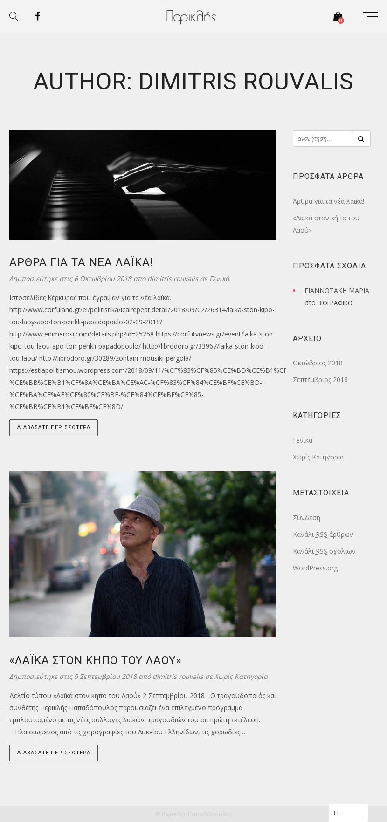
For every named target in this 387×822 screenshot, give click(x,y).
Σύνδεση (306, 517)
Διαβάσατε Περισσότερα (53, 428)
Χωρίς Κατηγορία (241, 676)
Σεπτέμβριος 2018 (320, 379)
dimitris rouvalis (173, 278)
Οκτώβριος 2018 (318, 362)
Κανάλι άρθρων (323, 534)
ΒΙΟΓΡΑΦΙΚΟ (335, 303)
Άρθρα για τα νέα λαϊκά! (328, 201)
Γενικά (219, 278)
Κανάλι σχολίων (324, 551)
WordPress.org (315, 567)
